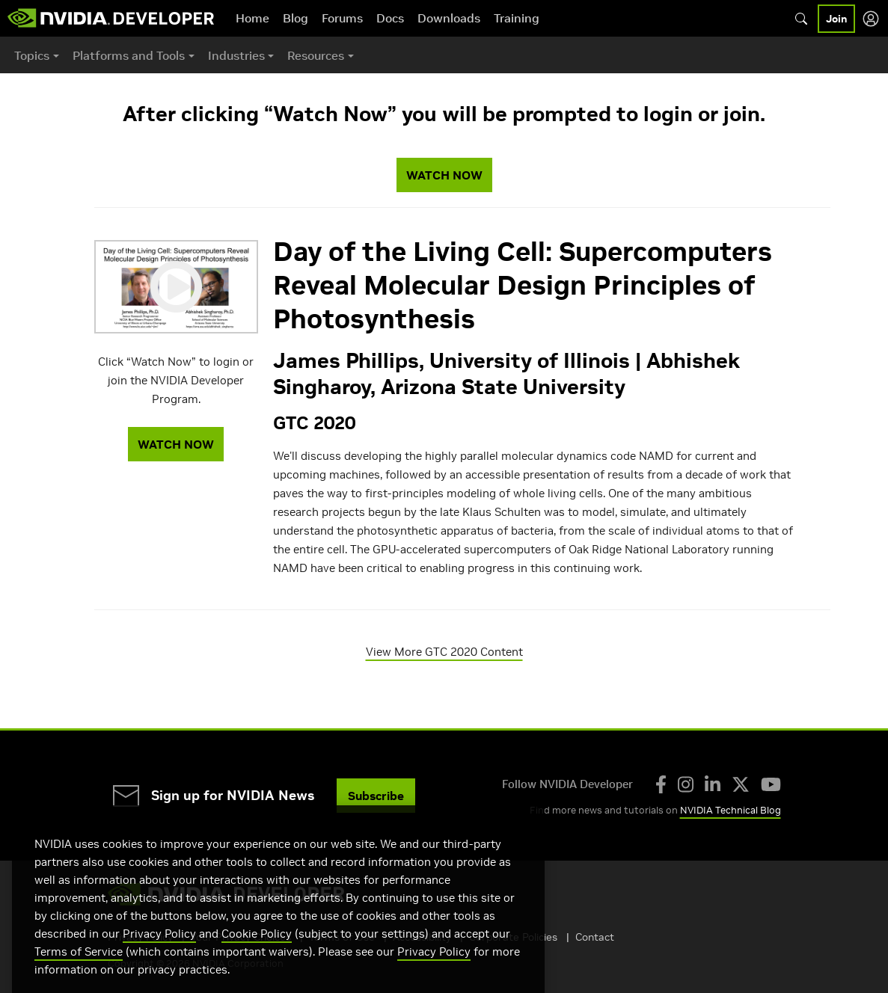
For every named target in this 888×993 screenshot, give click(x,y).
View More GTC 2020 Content (444, 652)
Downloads (448, 17)
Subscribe (376, 795)
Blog (295, 17)
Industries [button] (236, 55)
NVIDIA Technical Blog (730, 810)
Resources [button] (315, 55)
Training (516, 17)
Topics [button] (31, 55)
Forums (342, 17)
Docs (390, 17)
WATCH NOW (444, 174)
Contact (594, 937)
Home (252, 17)
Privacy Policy (159, 952)
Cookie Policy (256, 952)
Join (836, 18)
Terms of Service (78, 970)
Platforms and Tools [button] (129, 55)
